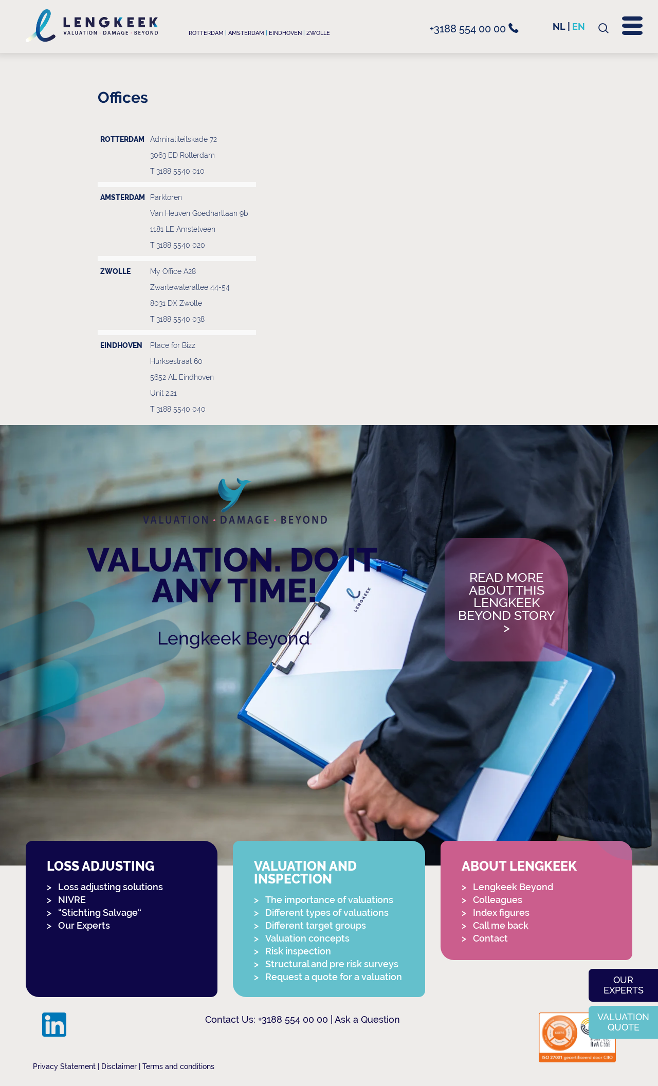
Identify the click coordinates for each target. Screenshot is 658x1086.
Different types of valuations (327, 912)
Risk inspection (298, 951)
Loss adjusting (100, 866)
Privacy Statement (64, 1066)
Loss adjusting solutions (110, 886)
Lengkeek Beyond (233, 638)
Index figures (501, 912)
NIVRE (72, 899)
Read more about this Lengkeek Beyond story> (506, 603)
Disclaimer (119, 1066)
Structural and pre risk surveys (331, 964)
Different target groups (315, 925)
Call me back (500, 925)
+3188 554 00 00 (474, 29)
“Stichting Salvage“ (99, 912)
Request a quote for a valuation (333, 976)
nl (559, 26)
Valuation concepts (307, 938)
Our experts (624, 985)
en (578, 26)
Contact (490, 938)
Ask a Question (367, 1019)
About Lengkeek (519, 866)
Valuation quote (623, 1022)
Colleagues (497, 899)
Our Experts (84, 925)
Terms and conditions (178, 1066)
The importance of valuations (329, 899)
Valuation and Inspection (305, 873)
